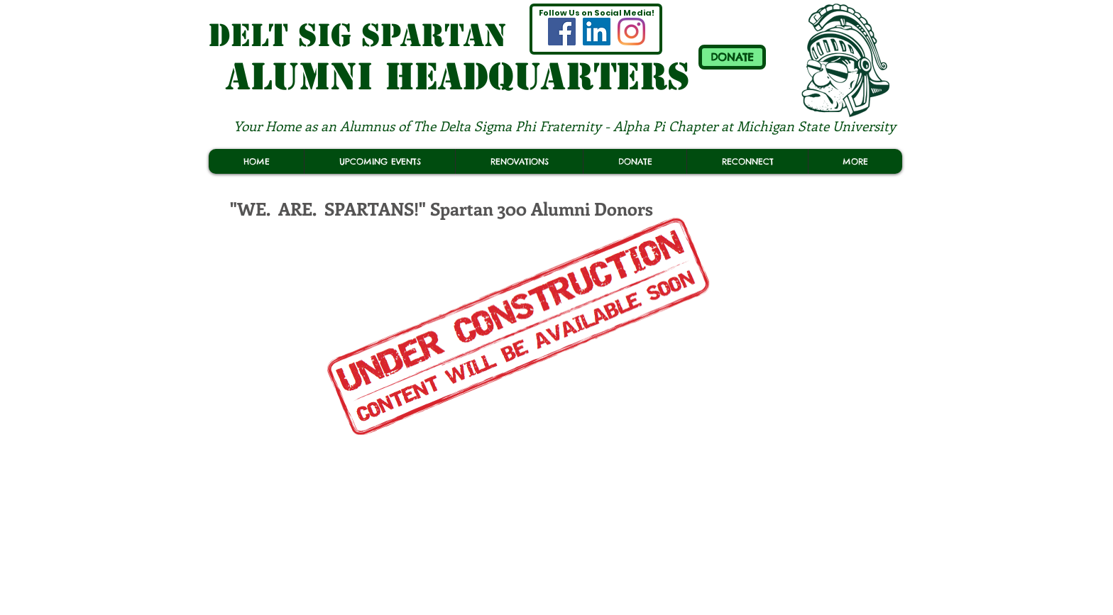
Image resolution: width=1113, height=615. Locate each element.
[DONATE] (732, 57)
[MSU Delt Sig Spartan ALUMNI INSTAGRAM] (631, 31)
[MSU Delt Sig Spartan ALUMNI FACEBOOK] (562, 31)
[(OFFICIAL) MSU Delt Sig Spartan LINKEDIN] (596, 31)
